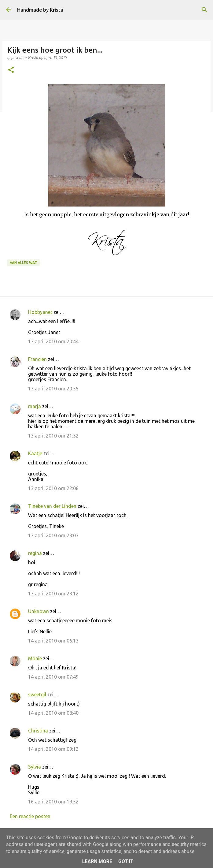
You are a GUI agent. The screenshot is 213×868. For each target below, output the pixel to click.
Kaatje (35, 453)
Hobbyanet (40, 312)
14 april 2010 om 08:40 (53, 713)
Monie (35, 658)
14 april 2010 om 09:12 (53, 749)
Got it (125, 861)
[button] (11, 70)
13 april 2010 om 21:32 (53, 435)
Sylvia (34, 766)
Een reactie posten (30, 816)
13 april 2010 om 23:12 (53, 593)
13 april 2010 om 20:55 (53, 388)
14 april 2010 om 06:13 (53, 640)
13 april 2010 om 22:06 (53, 488)
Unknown (38, 611)
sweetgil (37, 694)
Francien (37, 359)
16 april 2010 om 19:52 (53, 801)
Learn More (97, 861)
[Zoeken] (204, 9)
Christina (38, 730)
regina (35, 553)
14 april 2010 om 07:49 (53, 677)
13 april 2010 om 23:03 (53, 535)
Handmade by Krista (40, 10)
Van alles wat (23, 263)
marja (34, 406)
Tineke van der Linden (52, 506)
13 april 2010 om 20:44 (53, 341)
